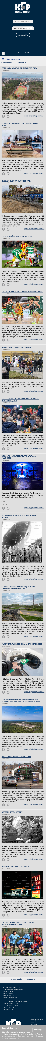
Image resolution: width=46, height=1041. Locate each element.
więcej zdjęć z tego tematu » (34, 116)
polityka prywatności (36, 1019)
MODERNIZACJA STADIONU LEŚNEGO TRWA (19, 68)
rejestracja (33, 1024)
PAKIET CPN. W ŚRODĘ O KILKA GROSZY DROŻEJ (22, 644)
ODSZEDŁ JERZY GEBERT (12, 812)
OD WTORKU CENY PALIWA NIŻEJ (15, 867)
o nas (18, 52)
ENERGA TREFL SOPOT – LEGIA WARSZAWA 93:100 (22, 292)
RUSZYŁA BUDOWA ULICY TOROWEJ (16, 181)
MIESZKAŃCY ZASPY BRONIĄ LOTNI (16, 757)
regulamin (33, 1022)
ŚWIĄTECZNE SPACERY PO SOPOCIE (16, 347)
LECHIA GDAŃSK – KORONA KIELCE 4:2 (18, 236)
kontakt (27, 52)
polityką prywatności (28, 1034)
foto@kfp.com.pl (13, 997)
